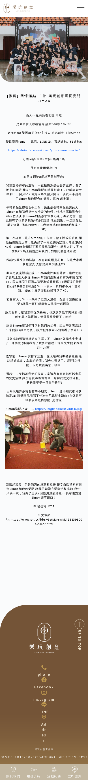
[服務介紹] (34, 770)
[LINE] (44, 704)
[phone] (44, 667)
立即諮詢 (75, 776)
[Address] (44, 717)
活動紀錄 (54, 776)
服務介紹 (34, 776)
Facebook (44, 687)
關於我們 (13, 776)
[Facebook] (44, 679)
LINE (44, 711)
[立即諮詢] (75, 770)
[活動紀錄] (54, 770)
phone (44, 674)
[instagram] (44, 692)
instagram (43, 699)
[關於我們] (13, 770)
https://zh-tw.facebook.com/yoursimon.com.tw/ (44, 150)
